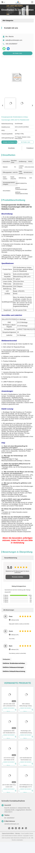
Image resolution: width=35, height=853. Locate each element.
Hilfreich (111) (14, 634)
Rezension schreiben (17, 577)
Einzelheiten (11, 148)
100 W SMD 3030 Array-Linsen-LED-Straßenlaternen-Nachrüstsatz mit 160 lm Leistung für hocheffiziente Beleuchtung (9, 786)
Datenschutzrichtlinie (8, 833)
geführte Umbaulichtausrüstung (14, 671)
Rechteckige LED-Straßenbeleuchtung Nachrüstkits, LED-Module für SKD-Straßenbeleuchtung (26, 732)
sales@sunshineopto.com (13, 40)
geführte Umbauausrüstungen (13, 667)
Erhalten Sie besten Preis (10, 142)
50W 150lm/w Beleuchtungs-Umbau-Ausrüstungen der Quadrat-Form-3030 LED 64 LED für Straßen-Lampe (26, 705)
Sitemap (17, 833)
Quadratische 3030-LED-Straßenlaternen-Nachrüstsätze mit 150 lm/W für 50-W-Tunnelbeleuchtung (9, 732)
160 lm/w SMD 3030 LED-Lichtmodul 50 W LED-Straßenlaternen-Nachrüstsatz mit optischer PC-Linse (9, 705)
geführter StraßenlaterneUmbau (14, 663)
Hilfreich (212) (15, 620)
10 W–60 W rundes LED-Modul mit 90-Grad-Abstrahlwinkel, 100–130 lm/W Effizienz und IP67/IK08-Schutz (9, 759)
